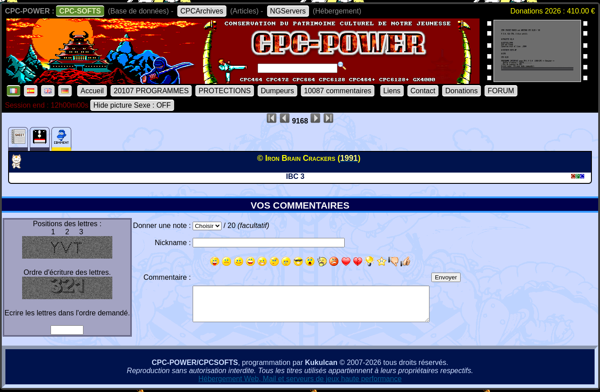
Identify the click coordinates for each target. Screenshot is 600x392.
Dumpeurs (277, 91)
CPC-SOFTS (80, 11)
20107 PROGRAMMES (151, 91)
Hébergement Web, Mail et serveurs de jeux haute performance (300, 379)
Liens (392, 91)
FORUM (501, 91)
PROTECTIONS (224, 91)
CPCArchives (201, 11)
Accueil (92, 91)
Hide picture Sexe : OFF (132, 105)
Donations (461, 91)
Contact (423, 91)
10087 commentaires (337, 91)
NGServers (288, 11)
